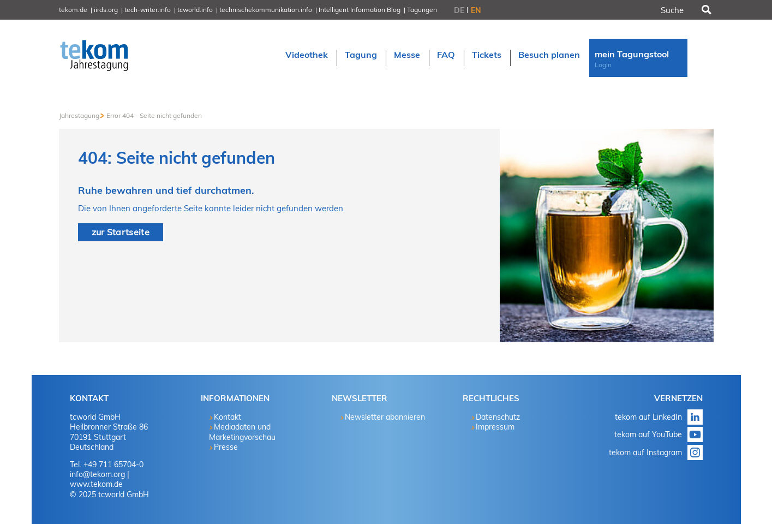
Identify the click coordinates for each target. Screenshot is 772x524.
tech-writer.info (147, 9)
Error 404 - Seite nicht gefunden (154, 115)
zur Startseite (120, 232)
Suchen (705, 10)
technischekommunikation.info (265, 9)
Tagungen (422, 9)
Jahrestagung (79, 115)
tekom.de (73, 9)
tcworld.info (195, 9)
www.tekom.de (96, 484)
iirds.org (106, 9)
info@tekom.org (97, 474)
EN (476, 10)
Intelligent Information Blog (359, 9)
